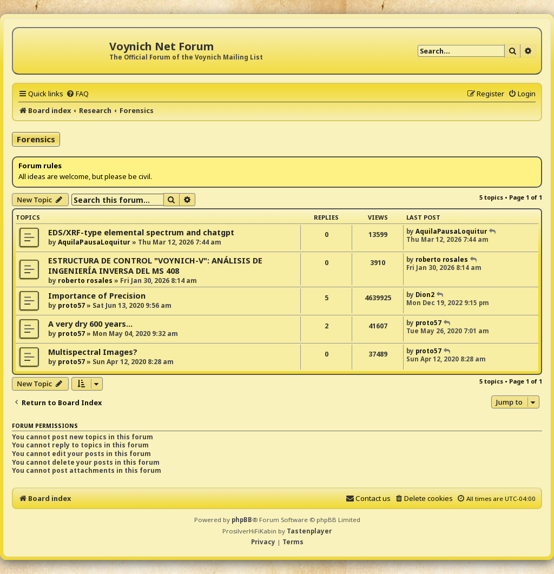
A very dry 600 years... (90, 324)
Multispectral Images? (92, 352)
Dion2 (425, 295)
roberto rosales (85, 280)
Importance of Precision (97, 296)
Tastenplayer (309, 531)
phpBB (242, 520)
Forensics (36, 139)
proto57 (71, 305)
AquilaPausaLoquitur (94, 242)
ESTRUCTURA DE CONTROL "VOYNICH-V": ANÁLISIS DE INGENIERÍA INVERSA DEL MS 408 (155, 265)
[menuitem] (77, 93)
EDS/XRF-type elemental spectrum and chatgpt (141, 232)
